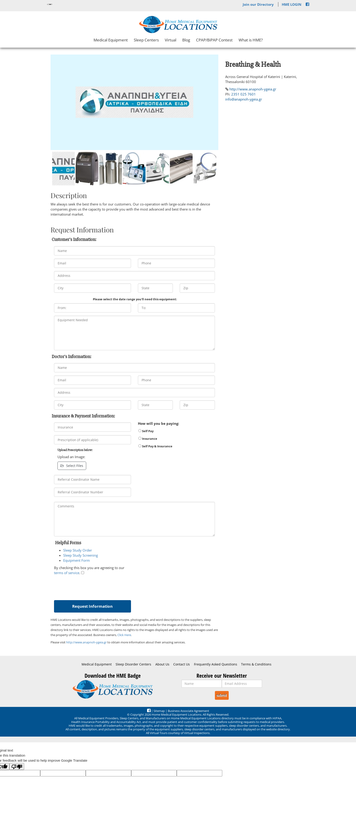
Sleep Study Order (77, 550)
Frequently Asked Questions (215, 664)
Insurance (147, 439)
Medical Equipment (111, 40)
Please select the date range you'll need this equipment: (135, 299)
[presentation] (89, 587)
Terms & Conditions (256, 664)
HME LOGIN (291, 4)
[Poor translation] (16, 766)
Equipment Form (76, 560)
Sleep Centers (146, 40)
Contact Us (181, 664)
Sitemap (159, 711)
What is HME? (251, 40)
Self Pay (146, 431)
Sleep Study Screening (80, 555)
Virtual (170, 40)
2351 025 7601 (243, 94)
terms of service (66, 572)
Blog (186, 40)
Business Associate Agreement (188, 711)
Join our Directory (258, 4)
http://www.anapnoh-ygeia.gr (86, 642)
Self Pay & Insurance (155, 446)
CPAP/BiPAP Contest (214, 40)
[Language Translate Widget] (49, 4)
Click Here (124, 635)
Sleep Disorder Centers (133, 664)
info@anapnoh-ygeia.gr (243, 99)
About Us (162, 664)
